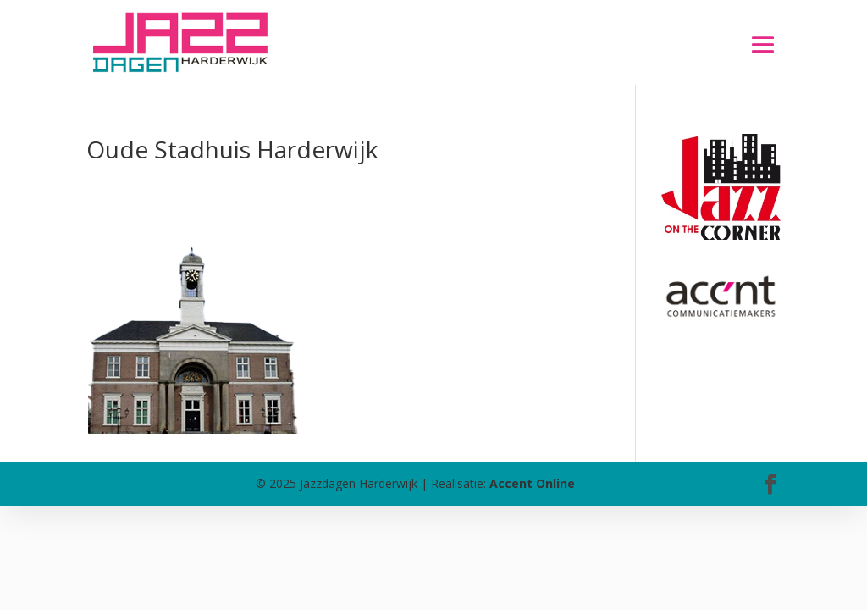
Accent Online (532, 483)
